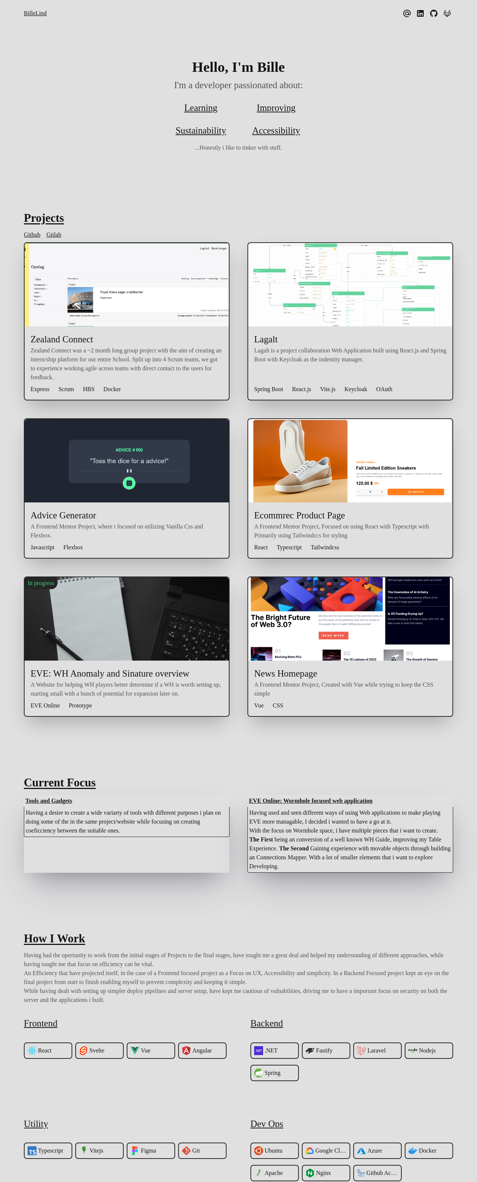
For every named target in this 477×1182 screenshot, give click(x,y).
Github (32, 235)
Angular (197, 1051)
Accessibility (276, 131)
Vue (140, 1051)
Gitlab (53, 235)
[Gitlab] (448, 13)
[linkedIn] (421, 13)
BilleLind (35, 13)
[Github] (434, 13)
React (39, 1051)
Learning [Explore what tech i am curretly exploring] (201, 108)
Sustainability (200, 131)
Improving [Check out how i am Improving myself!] (276, 108)
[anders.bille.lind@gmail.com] (407, 13)
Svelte (91, 1051)
